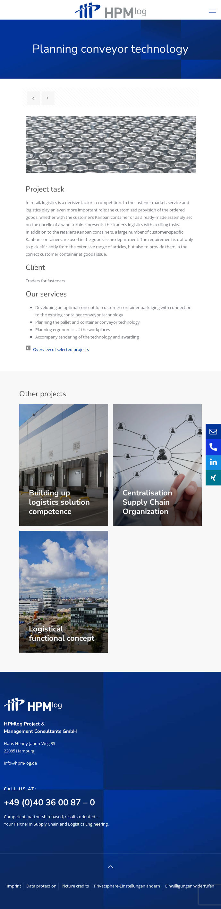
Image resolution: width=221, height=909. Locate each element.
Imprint (14, 886)
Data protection (41, 886)
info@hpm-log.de (20, 763)
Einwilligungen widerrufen (189, 886)
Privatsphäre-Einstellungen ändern (127, 886)
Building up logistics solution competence (59, 502)
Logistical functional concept (61, 633)
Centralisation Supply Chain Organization (147, 502)
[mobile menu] (212, 9)
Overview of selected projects (61, 349)
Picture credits (75, 886)
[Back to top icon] (110, 867)
